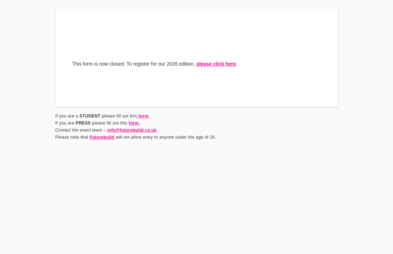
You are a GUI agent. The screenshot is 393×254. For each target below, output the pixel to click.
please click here (216, 64)
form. (143, 116)
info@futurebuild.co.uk (132, 130)
